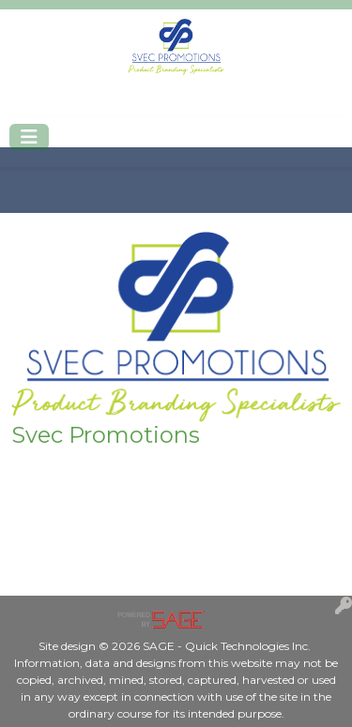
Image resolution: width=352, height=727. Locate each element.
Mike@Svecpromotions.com (227, 105)
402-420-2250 (69, 105)
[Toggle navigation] (29, 137)
